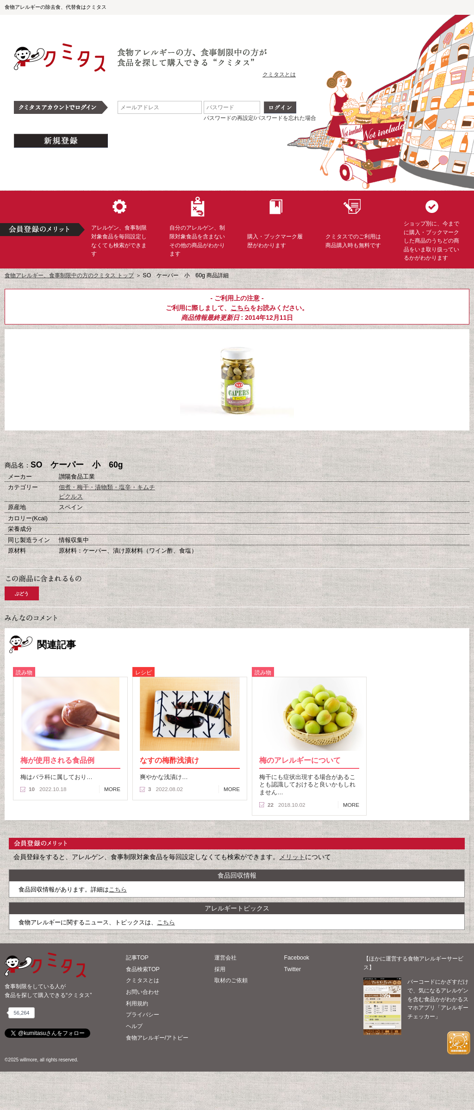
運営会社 (225, 957)
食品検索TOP (143, 969)
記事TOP (137, 957)
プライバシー (142, 1014)
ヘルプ (134, 1026)
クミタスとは (279, 74)
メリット (292, 857)
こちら (240, 308)
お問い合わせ (142, 992)
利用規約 (137, 1003)
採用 (219, 969)
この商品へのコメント (283, 446)
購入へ (191, 446)
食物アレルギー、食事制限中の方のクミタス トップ (69, 275)
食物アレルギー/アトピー (157, 1038)
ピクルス (71, 496)
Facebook (296, 957)
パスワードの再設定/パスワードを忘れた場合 (260, 118)
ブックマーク (237, 446)
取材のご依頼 (231, 980)
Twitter (292, 969)
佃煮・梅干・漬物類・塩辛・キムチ (107, 487)
